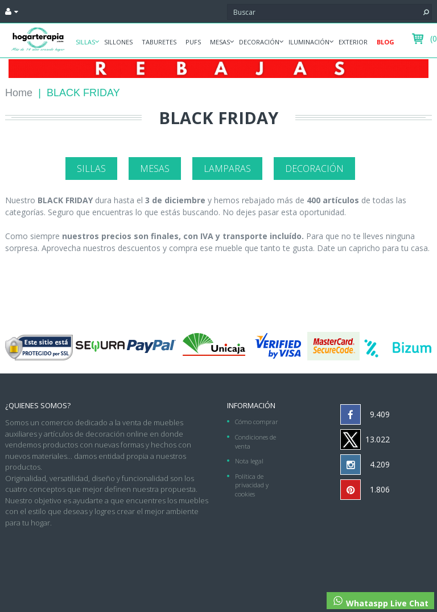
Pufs (193, 42)
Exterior (353, 42)
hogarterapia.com (168, 532)
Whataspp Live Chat (380, 602)
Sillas (85, 42)
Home (18, 92)
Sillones (118, 42)
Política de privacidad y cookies (252, 485)
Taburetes (159, 42)
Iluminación (308, 42)
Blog (385, 42)
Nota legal (249, 461)
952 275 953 (400, 532)
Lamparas (227, 168)
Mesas (220, 42)
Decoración (259, 42)
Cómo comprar (256, 421)
